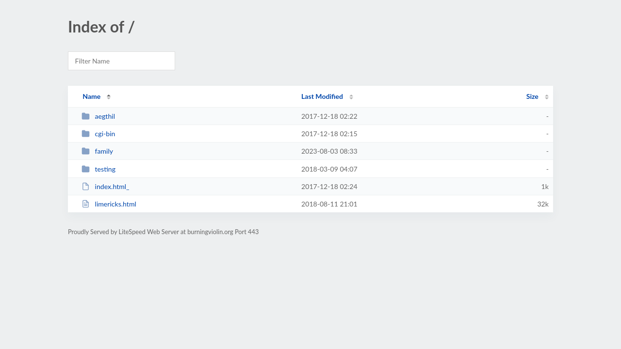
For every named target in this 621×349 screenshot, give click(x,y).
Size (532, 96)
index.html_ (105, 186)
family (97, 151)
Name (91, 96)
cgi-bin (98, 133)
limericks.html (109, 204)
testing (98, 169)
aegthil (98, 116)
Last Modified (322, 96)
